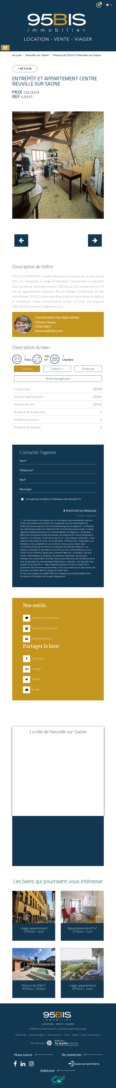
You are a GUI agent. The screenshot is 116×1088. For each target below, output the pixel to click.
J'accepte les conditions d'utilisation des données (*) (53, 499)
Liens (67, 1035)
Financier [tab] (88, 369)
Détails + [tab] (57, 369)
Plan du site (20, 1035)
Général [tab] (27, 369)
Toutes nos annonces (91, 1035)
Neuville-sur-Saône (37, 55)
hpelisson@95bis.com (49, 331)
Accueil (16, 55)
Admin (75, 1035)
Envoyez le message (79, 510)
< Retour (25, 68)
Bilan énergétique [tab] (58, 378)
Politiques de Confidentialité (71, 573)
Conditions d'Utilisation (31, 576)
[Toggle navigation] (5, 47)
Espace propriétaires (83, 1063)
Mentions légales (37, 1035)
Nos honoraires (54, 1035)
